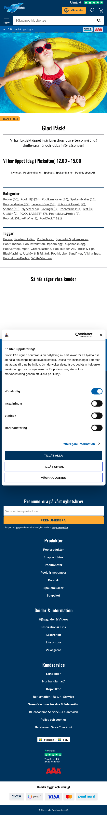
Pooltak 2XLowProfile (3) (20, 218)
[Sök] (99, 20)
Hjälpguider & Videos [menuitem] (53, 619)
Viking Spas (92, 253)
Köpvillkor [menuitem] (53, 689)
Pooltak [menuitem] (53, 580)
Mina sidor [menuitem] (53, 673)
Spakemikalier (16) (82, 199)
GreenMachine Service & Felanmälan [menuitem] (53, 704)
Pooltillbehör (12, 244)
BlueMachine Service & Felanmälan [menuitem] (53, 712)
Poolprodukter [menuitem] (53, 549)
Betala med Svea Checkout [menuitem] (53, 727)
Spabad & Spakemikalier (58, 172)
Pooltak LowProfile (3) (64, 213)
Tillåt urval (53, 466)
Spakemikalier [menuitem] (54, 587)
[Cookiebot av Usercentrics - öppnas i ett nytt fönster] (75, 335)
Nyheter (16, 172)
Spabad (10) (11, 209)
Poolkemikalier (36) (55, 199)
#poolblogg (54, 244)
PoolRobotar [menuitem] (53, 565)
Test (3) (88, 209)
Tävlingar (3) (49, 209)
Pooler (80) (10, 199)
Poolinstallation (34, 244)
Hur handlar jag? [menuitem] (53, 681)
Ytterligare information (79, 443)
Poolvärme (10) (70, 209)
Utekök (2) (10, 213)
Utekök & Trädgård (36, 253)
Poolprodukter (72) (16, 204)
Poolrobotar (45, 239)
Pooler (7, 239)
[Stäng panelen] (101, 335)
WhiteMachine (41, 258)
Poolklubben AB (85, 172)
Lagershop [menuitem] (53, 634)
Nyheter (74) (30, 209)
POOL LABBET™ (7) (33, 213)
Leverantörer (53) (43, 204)
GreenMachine (41, 248)
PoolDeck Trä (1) (50, 218)
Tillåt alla (53, 455)
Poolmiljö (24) (30, 199)
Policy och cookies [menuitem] (53, 719)
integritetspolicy (60, 527)
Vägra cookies (53, 477)
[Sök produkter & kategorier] (58, 20)
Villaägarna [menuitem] (53, 650)
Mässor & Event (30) (71, 204)
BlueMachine (12, 253)
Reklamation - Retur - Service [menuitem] (53, 696)
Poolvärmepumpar (16, 248)
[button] (6, 20)
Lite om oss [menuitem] (53, 642)
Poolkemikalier (32, 172)
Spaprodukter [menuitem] (53, 557)
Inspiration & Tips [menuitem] (53, 627)
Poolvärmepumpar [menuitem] (53, 572)
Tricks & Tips (85, 248)
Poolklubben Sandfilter (66, 253)
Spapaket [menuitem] (53, 595)
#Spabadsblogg (75, 244)
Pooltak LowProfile (16, 258)
